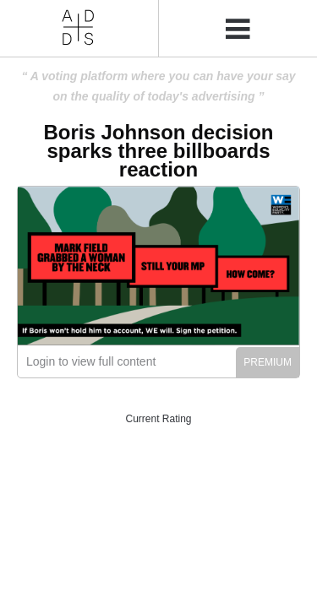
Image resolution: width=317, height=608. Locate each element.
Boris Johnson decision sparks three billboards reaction (158, 151)
